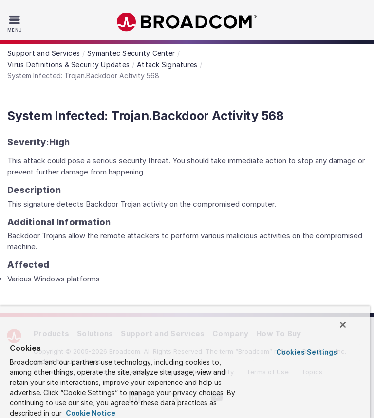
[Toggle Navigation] (15, 23)
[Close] (343, 324)
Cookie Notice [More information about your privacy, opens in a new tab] (89, 413)
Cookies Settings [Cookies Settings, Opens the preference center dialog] (306, 352)
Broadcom (187, 22)
